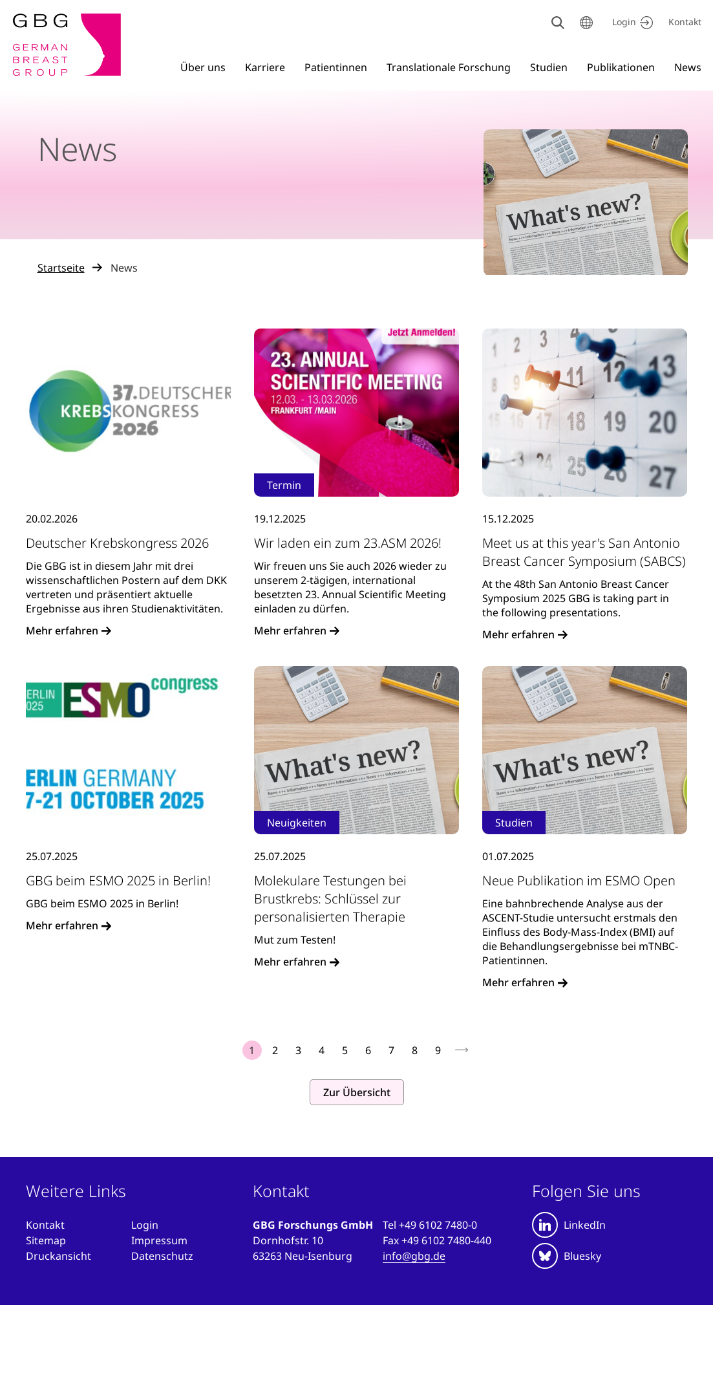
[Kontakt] (684, 22)
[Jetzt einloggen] (630, 22)
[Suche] (557, 22)
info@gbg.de (414, 1256)
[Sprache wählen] (586, 22)
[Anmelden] (144, 1225)
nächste (461, 1050)
